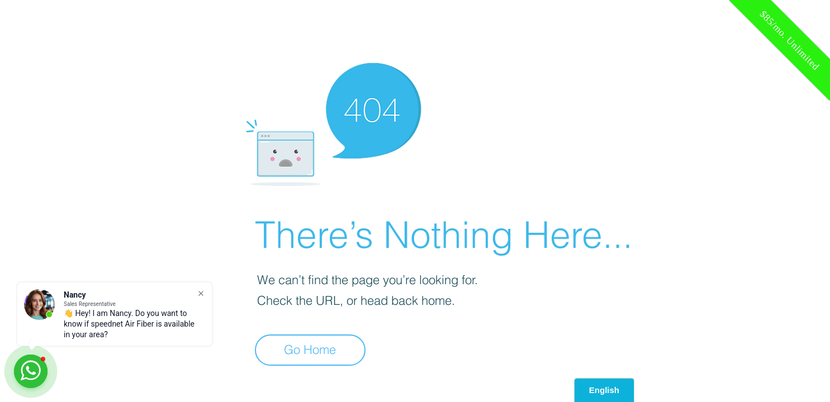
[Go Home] (310, 350)
